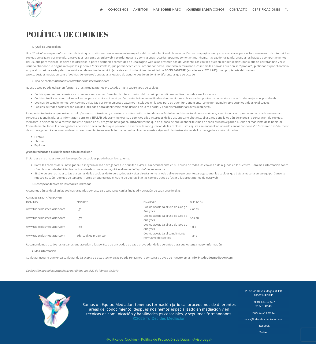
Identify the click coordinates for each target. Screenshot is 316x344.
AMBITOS (140, 9)
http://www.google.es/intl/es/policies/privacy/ (253, 244)
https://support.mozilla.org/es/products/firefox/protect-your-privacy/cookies (94, 137)
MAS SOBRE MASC (167, 9)
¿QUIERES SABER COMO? (205, 9)
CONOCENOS (118, 9)
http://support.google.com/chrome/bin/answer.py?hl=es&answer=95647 (92, 141)
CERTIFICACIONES (266, 9)
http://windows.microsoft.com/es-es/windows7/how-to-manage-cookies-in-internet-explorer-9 (107, 145)
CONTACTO (238, 9)
